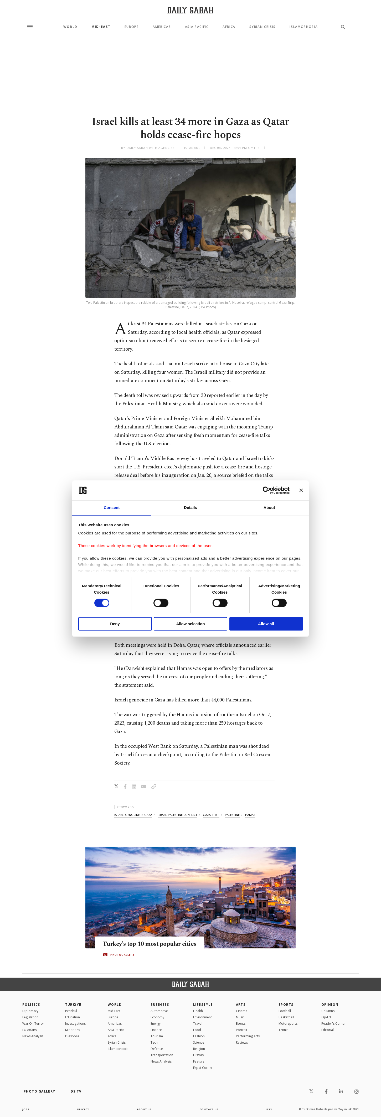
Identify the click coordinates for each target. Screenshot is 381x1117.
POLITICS (31, 1004)
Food (197, 1030)
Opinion (330, 1004)
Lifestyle (203, 1004)
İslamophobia (118, 1049)
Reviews (242, 1042)
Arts (241, 1004)
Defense (157, 1049)
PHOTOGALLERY (122, 955)
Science (198, 1042)
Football (285, 1011)
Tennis (283, 1030)
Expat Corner (203, 1067)
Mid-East (100, 26)
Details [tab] (190, 508)
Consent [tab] (112, 508)
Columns (327, 1011)
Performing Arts (248, 1036)
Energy (156, 1023)
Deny (115, 624)
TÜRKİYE (73, 1004)
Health (198, 1011)
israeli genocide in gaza (133, 815)
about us (144, 1109)
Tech (154, 1042)
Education (72, 1017)
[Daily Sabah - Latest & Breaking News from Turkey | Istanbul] (190, 10)
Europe (132, 26)
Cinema (241, 1011)
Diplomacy (30, 1011)
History (198, 1055)
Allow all (266, 624)
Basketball (286, 1017)
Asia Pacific (197, 26)
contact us (209, 1109)
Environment (202, 1017)
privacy (83, 1109)
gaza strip (211, 815)
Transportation (162, 1055)
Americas (162, 26)
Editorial (327, 1030)
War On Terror (33, 1023)
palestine (232, 815)
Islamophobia (304, 26)
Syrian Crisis (262, 26)
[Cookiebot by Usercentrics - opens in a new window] (267, 490)
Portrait (241, 1030)
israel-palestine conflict (177, 815)
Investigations (75, 1023)
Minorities (72, 1030)
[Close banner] (301, 490)
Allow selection (190, 624)
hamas (250, 815)
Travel (197, 1023)
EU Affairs (29, 1030)
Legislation (30, 1017)
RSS (269, 1109)
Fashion (199, 1036)
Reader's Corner (333, 1023)
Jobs (26, 1109)
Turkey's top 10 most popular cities (152, 944)
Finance (156, 1030)
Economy (157, 1017)
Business (160, 1004)
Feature (198, 1061)
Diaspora (72, 1036)
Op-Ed (326, 1017)
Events (240, 1023)
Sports (286, 1004)
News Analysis (32, 1036)
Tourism (157, 1036)
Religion (199, 1049)
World (70, 26)
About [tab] (269, 508)
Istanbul (71, 1011)
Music (240, 1017)
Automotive (159, 1011)
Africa (229, 26)
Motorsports (288, 1023)
